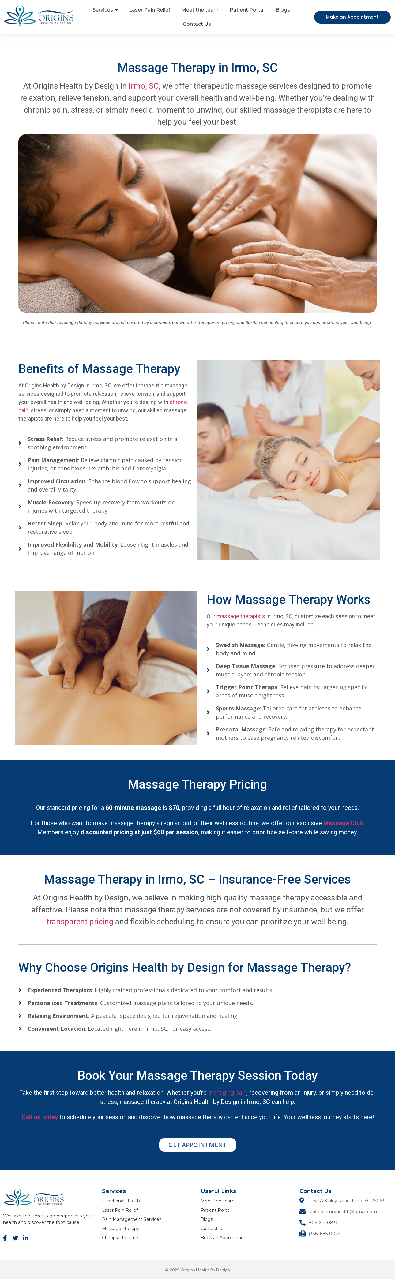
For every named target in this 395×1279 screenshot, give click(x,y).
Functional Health (121, 1201)
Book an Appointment (224, 1237)
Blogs (207, 1219)
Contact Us (212, 1228)
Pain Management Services (131, 1219)
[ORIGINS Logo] (38, 16)
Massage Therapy (120, 1228)
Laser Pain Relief (120, 1210)
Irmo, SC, (144, 86)
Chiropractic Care (120, 1237)
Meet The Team (218, 1201)
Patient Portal (216, 1210)
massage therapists (240, 616)
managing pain (227, 1092)
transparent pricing (80, 921)
